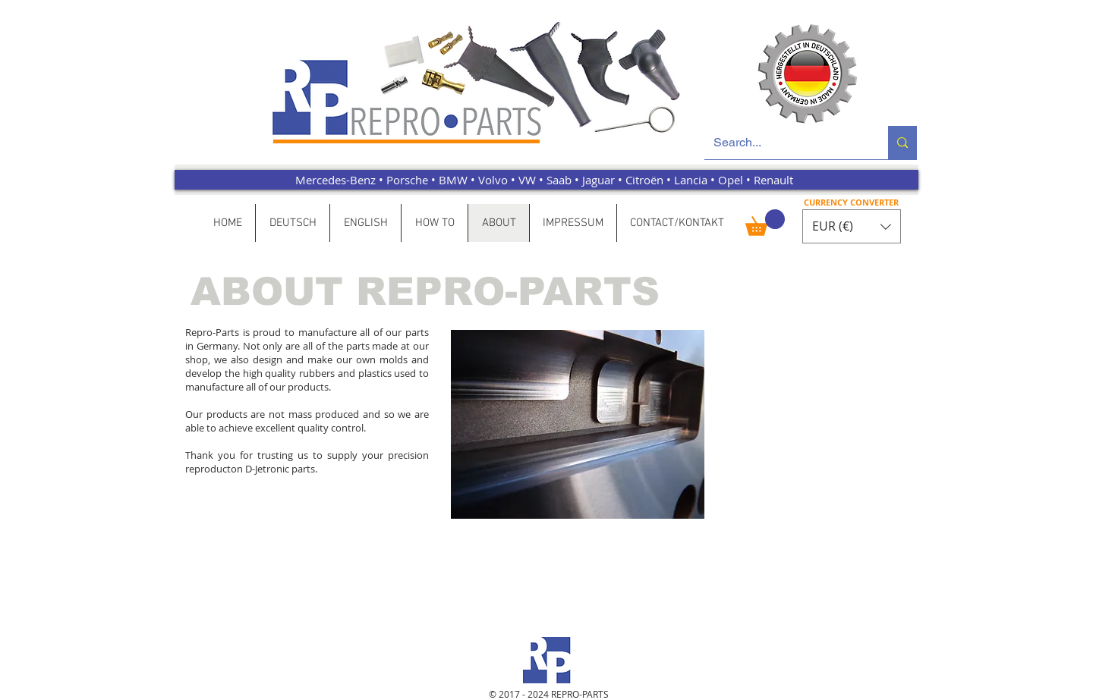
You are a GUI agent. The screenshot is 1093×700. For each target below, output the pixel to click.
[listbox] (851, 226)
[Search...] (784, 142)
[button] (765, 222)
